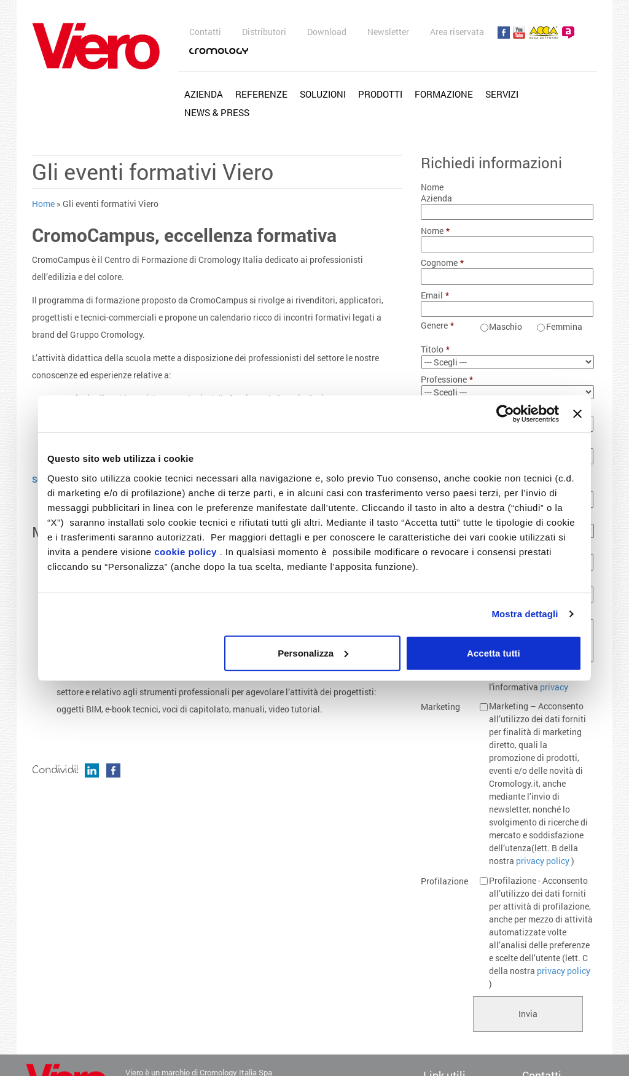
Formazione (444, 94)
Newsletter (388, 31)
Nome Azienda (436, 193)
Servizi (501, 94)
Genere (437, 325)
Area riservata (457, 31)
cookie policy (185, 551)
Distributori (264, 31)
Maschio (505, 326)
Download (326, 31)
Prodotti (380, 94)
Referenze (261, 94)
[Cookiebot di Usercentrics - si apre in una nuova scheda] (505, 414)
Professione (446, 379)
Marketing (440, 706)
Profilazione (444, 881)
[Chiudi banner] (577, 414)
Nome (435, 230)
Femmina (564, 326)
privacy (554, 687)
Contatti (205, 31)
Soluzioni (323, 94)
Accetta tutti (493, 652)
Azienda (203, 94)
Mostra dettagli (524, 614)
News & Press (216, 112)
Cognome (442, 262)
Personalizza (313, 652)
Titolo (435, 349)
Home (43, 203)
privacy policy (542, 861)
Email (435, 295)
